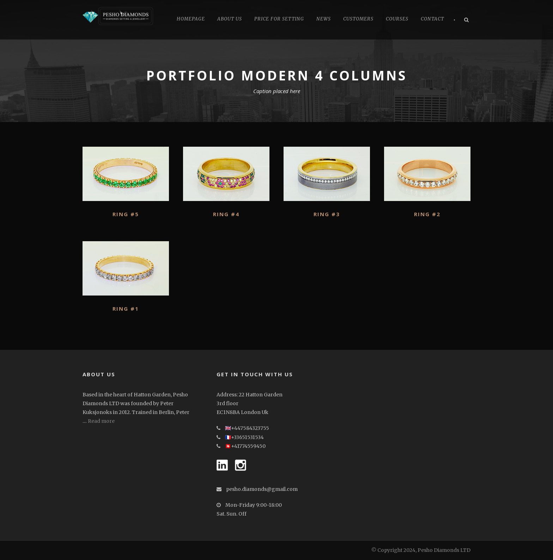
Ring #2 (427, 214)
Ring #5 (126, 214)
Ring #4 (226, 214)
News (323, 19)
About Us (229, 19)
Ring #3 (327, 214)
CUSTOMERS (358, 19)
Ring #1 (126, 308)
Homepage (191, 19)
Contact (432, 19)
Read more (101, 421)
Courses (397, 19)
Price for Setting (279, 19)
